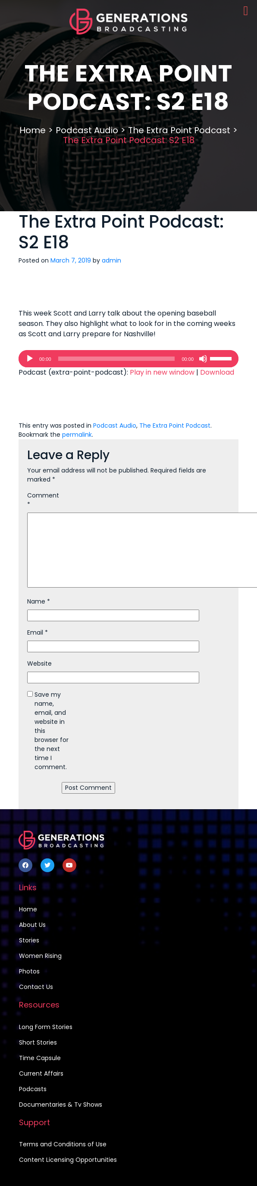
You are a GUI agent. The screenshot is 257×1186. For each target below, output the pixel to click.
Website (39, 663)
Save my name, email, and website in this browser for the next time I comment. (51, 730)
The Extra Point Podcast (179, 130)
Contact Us (36, 987)
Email (37, 632)
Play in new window (162, 372)
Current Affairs (41, 1073)
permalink (77, 434)
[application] (128, 358)
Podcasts (33, 1089)
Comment (43, 500)
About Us (32, 924)
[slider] (116, 359)
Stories (29, 940)
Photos (29, 971)
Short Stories (38, 1042)
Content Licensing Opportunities (68, 1159)
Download (217, 372)
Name (38, 601)
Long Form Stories (45, 1027)
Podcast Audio (87, 130)
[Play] (29, 358)
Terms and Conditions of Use (63, 1144)
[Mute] (203, 358)
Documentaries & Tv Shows (60, 1104)
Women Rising (40, 955)
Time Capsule (40, 1058)
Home (32, 130)
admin (111, 260)
